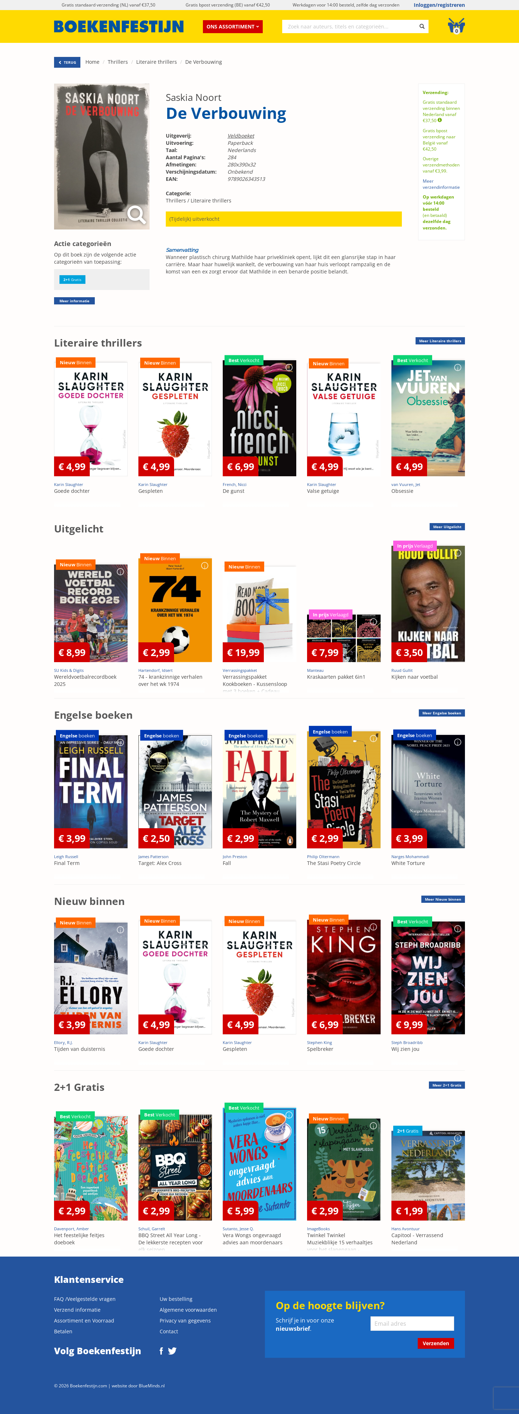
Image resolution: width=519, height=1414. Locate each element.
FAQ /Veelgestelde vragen (85, 1298)
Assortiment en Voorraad (84, 1320)
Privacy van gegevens (185, 1320)
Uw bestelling (176, 1298)
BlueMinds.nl (152, 1385)
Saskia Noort (193, 97)
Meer (440, 340)
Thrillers (118, 61)
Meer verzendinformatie (441, 184)
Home (92, 61)
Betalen (63, 1331)
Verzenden (436, 1343)
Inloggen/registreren (439, 4)
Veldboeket (240, 135)
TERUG (67, 62)
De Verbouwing (203, 61)
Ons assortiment (233, 26)
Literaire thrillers (156, 61)
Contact (169, 1331)
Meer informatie (74, 300)
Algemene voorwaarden (188, 1309)
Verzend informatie (77, 1309)
